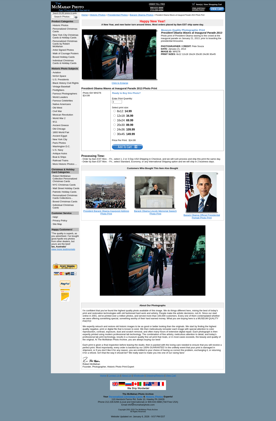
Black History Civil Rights (66, 83)
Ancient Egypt (60, 136)
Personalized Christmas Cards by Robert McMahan (65, 44)
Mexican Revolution (63, 114)
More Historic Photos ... (65, 164)
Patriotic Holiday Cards (65, 192)
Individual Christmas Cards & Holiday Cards (65, 61)
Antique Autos (60, 153)
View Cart (171, 375)
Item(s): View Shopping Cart (207, 4)
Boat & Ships (59, 157)
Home (84, 15)
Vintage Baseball (61, 86)
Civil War (57, 111)
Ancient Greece (61, 125)
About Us (126, 375)
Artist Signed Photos (63, 50)
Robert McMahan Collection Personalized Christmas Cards (65, 179)
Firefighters (58, 90)
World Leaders (60, 97)
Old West (57, 107)
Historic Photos (60, 25)
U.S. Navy (58, 150)
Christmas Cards (64, 184)
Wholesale (138, 375)
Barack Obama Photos (141, 15)
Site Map (57, 224)
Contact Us (114, 375)
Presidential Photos (118, 15)
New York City (60, 139)
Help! (55, 217)
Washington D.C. (61, 146)
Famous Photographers (65, 93)
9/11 (55, 121)
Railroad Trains (60, 160)
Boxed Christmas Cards (65, 201)
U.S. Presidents (61, 79)
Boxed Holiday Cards (64, 57)
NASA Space (59, 76)
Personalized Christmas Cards (126, 396)
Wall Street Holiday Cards (66, 188)
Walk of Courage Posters (66, 53)
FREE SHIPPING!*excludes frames (198, 9)
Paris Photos (59, 143)
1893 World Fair (61, 132)
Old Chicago (59, 128)
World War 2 (59, 118)
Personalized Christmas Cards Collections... (65, 196)
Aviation (57, 72)
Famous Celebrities (63, 100)
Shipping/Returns (155, 375)
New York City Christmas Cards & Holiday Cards (66, 36)
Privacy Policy (60, 220)
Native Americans (62, 104)
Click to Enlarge (120, 83)
